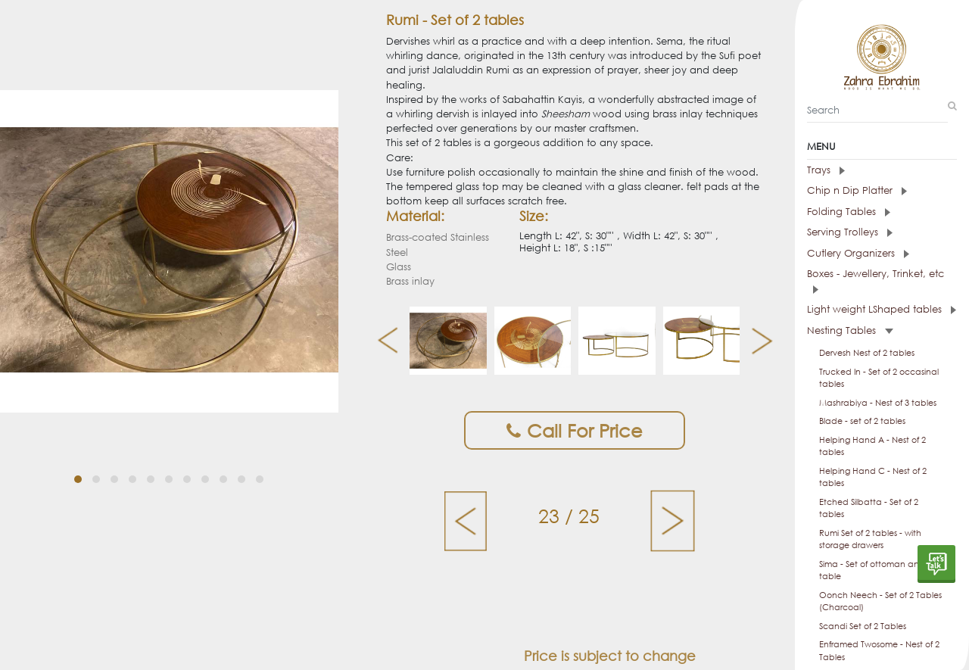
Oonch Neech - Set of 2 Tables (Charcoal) (880, 601)
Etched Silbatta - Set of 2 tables (868, 508)
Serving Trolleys (850, 232)
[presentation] (382, 341)
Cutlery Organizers (858, 253)
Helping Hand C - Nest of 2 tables (873, 477)
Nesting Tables (850, 330)
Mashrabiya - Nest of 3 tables (877, 403)
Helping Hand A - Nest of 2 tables (872, 446)
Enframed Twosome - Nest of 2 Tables (879, 650)
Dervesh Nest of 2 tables (866, 353)
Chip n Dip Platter (857, 190)
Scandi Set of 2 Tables (862, 626)
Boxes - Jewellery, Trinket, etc (875, 280)
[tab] (882, 170)
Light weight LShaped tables (881, 309)
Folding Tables (848, 211)
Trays (826, 170)
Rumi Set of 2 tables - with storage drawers (870, 539)
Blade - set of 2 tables (862, 421)
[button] (78, 456)
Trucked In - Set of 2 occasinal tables (879, 378)
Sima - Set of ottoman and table (872, 570)
